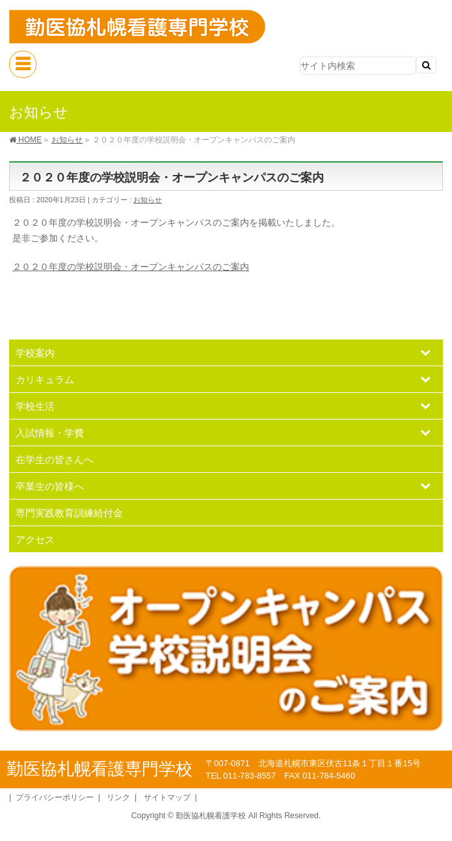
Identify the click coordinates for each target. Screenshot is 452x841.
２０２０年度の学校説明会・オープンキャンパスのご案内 (130, 266)
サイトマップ (167, 797)
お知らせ (147, 200)
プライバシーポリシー (55, 797)
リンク (118, 797)
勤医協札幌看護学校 (211, 815)
